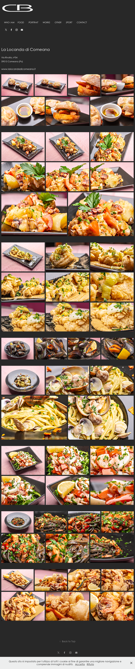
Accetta (80, 664)
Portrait (33, 22)
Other (58, 22)
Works (46, 22)
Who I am (9, 22)
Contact (82, 22)
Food (21, 22)
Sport (69, 22)
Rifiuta (90, 664)
